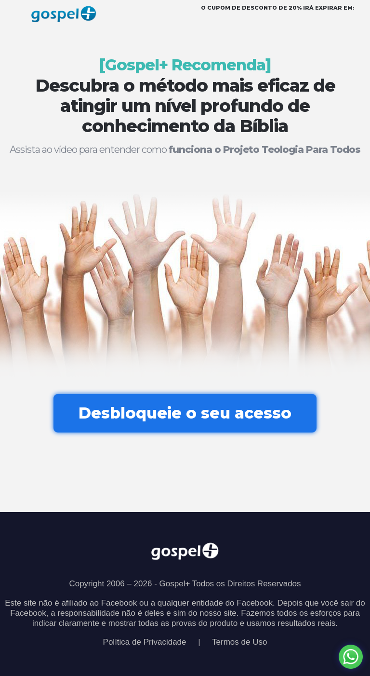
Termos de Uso (239, 642)
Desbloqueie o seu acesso (185, 413)
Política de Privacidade (144, 642)
